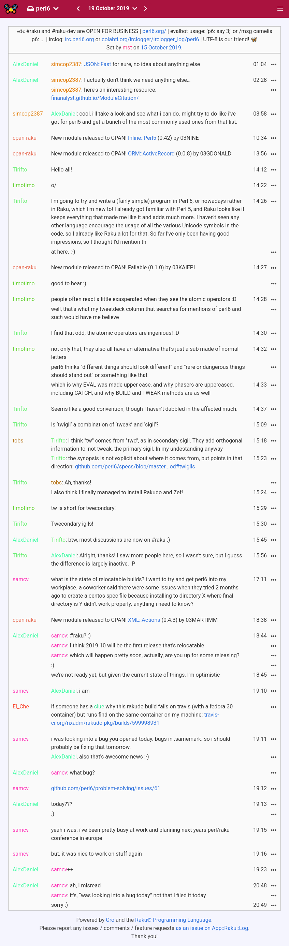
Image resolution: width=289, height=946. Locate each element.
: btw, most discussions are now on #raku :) (110, 540)
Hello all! (61, 169)
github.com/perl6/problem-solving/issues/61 (106, 788)
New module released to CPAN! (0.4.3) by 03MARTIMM (134, 620)
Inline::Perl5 (142, 138)
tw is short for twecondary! (83, 508)
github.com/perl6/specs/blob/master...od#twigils (135, 466)
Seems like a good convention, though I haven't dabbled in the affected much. (144, 409)
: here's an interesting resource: (104, 94)
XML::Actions (144, 620)
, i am (70, 691)
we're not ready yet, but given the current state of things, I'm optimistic (135, 675)
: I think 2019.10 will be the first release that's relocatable (127, 645)
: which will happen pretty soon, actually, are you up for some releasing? (145, 655)
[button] (280, 9)
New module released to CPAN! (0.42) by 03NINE (125, 138)
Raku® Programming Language (173, 920)
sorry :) (59, 905)
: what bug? (73, 772)
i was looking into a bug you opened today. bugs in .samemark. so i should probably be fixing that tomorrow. (140, 743)
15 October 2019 (161, 47)
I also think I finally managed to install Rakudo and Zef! (117, 492)
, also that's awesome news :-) (100, 756)
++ (62, 869)
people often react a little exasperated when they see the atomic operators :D (143, 299)
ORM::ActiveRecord (151, 153)
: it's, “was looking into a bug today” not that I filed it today (128, 895)
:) (52, 665)
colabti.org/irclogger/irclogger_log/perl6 (150, 39)
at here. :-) (63, 252)
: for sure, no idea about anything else (125, 64)
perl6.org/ (154, 31)
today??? (61, 804)
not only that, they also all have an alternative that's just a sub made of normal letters (145, 353)
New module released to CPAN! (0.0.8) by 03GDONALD (141, 153)
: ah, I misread (76, 885)
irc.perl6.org (79, 39)
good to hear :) (68, 283)
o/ (54, 185)
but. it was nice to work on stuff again (96, 854)
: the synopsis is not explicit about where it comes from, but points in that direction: (146, 462)
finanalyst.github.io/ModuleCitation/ (95, 98)
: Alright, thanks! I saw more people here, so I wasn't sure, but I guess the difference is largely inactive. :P (146, 559)
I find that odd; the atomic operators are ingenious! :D (115, 333)
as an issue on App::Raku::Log (212, 928)
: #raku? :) (71, 635)
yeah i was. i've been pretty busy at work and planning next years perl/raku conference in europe (140, 834)
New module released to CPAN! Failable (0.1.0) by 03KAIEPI (123, 267)
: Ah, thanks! (71, 482)
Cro (110, 920)
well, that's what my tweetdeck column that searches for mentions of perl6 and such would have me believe (146, 313)
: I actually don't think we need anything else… (121, 80)
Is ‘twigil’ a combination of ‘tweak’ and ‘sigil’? (105, 424)
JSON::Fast (97, 64)
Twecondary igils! (72, 524)
